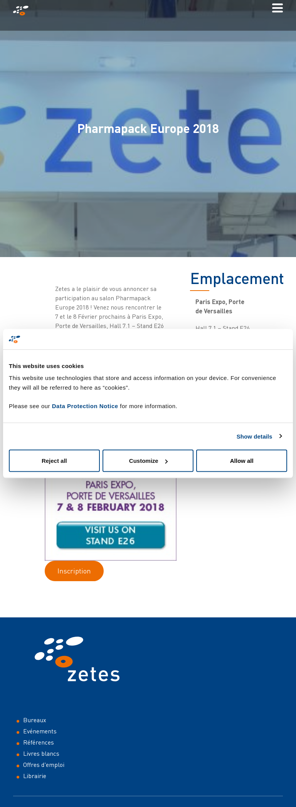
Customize (148, 460)
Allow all (242, 460)
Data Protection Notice (85, 406)
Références (38, 742)
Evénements (40, 731)
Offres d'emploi (43, 764)
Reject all (54, 460)
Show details (254, 436)
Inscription (74, 571)
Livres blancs (41, 753)
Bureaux (34, 720)
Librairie (34, 776)
